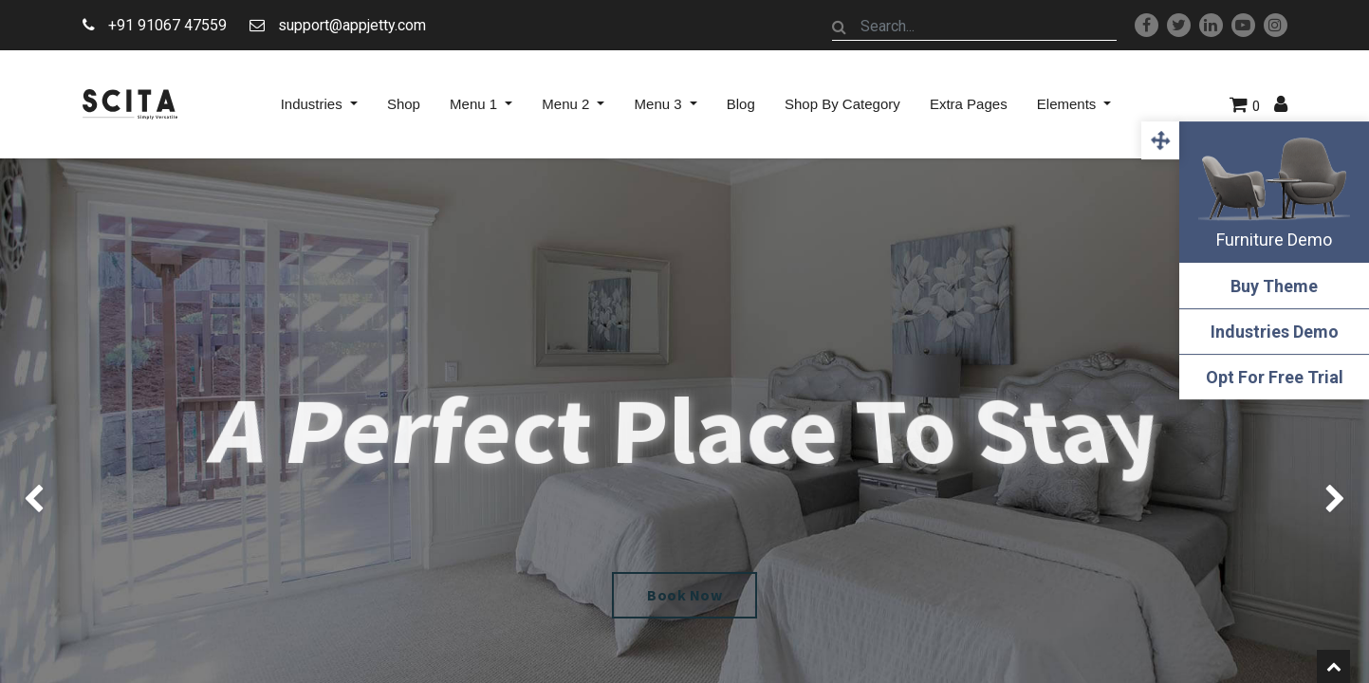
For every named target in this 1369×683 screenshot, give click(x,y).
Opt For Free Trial (1274, 377)
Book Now (684, 594)
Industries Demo (1275, 332)
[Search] (839, 26)
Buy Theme (1274, 286)
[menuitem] (403, 104)
